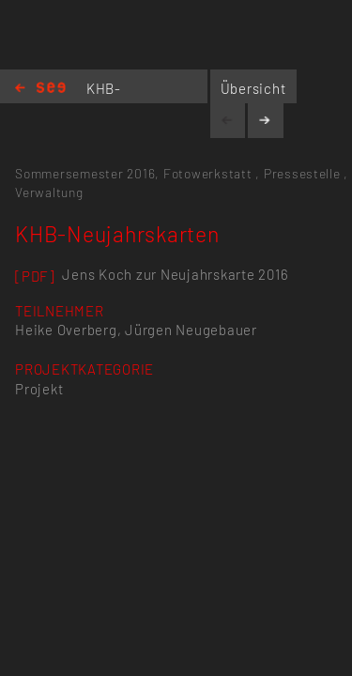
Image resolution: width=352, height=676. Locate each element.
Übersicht (253, 88)
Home (40, 88)
